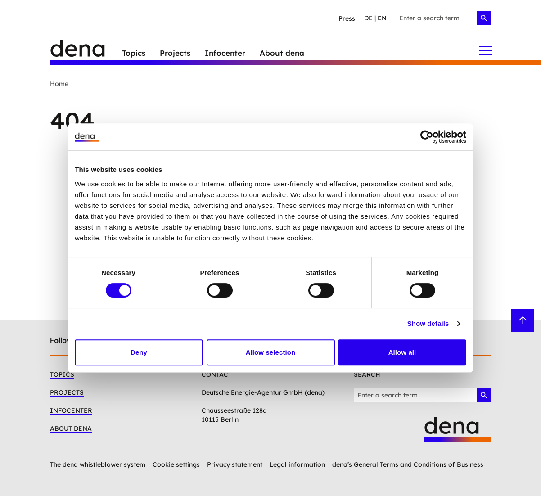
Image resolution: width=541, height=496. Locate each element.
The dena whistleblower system (97, 464)
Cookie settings (176, 464)
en (382, 18)
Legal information (297, 464)
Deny (139, 352)
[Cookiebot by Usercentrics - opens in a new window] (427, 137)
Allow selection (271, 352)
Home (59, 84)
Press (346, 18)
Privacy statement (234, 464)
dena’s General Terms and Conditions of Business (407, 464)
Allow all (402, 352)
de (368, 18)
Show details (428, 323)
